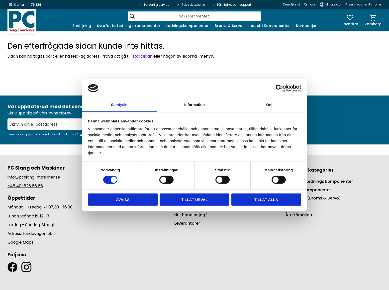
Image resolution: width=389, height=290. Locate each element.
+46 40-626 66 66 (25, 186)
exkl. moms (373, 4)
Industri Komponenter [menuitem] (269, 25)
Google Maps (20, 242)
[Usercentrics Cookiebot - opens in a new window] (279, 88)
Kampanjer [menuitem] (306, 25)
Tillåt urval (194, 199)
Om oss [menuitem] (310, 4)
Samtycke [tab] (119, 104)
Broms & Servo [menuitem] (228, 25)
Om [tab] (269, 104)
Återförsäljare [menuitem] (299, 215)
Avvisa (123, 199)
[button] (350, 20)
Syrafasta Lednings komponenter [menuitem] (128, 25)
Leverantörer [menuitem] (187, 223)
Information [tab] (194, 104)
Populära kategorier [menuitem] (309, 170)
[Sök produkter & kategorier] (194, 16)
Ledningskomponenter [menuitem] (187, 25)
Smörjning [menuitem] (81, 25)
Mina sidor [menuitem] (333, 4)
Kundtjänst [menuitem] (291, 4)
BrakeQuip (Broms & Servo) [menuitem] (313, 198)
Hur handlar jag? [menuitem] (190, 215)
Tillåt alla (266, 199)
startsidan (142, 56)
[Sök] (132, 16)
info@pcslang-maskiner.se (33, 177)
